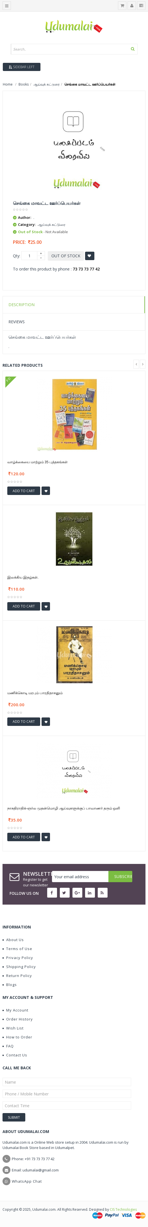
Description (21, 304)
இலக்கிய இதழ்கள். (22, 577)
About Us (13, 939)
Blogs (10, 984)
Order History (18, 1019)
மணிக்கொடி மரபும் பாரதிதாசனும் (35, 692)
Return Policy (17, 975)
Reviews (16, 321)
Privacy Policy (18, 957)
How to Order (17, 1037)
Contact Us (15, 1055)
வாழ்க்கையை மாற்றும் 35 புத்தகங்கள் (37, 461)
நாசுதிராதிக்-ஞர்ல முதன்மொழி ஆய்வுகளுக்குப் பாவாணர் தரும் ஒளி (63, 808)
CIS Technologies (123, 1209)
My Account (15, 1010)
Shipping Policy (19, 966)
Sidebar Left (22, 67)
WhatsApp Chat (27, 1181)
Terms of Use (17, 948)
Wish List (13, 1028)
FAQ (8, 1046)
